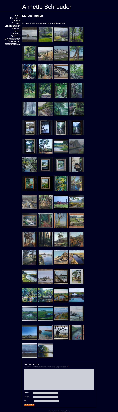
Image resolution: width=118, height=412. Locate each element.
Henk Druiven (67, 410)
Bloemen (16, 28)
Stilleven (16, 23)
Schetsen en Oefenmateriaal (12, 42)
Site (25, 400)
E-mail (26, 397)
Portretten (15, 33)
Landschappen (12, 26)
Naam (26, 393)
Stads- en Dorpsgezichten (12, 37)
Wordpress (56, 410)
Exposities (15, 18)
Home (17, 15)
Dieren (17, 31)
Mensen (16, 20)
